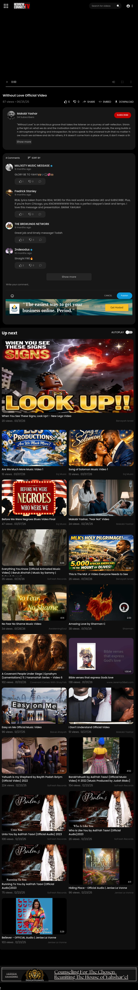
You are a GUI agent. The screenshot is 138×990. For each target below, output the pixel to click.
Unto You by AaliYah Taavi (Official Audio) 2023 (32, 834)
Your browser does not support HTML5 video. (69, 53)
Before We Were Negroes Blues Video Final (28, 519)
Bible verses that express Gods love (91, 677)
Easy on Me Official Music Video (22, 727)
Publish (124, 295)
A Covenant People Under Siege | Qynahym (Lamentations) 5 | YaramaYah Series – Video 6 (32, 675)
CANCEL (108, 295)
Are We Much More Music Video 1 (22, 469)
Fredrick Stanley (25, 191)
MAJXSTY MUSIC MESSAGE (32, 165)
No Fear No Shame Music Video (21, 624)
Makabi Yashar (27, 113)
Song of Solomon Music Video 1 (88, 469)
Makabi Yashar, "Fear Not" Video (89, 519)
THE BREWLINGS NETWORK (32, 224)
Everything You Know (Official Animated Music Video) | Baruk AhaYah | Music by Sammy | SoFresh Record (31, 572)
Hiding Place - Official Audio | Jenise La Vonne (98, 888)
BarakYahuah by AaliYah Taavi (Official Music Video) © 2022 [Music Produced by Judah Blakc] (99, 779)
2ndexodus (22, 249)
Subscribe (122, 115)
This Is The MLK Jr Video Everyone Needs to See (98, 574)
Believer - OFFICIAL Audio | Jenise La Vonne (29, 937)
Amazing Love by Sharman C (87, 624)
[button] (129, 6)
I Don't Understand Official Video (89, 727)
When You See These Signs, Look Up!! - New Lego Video (36, 416)
